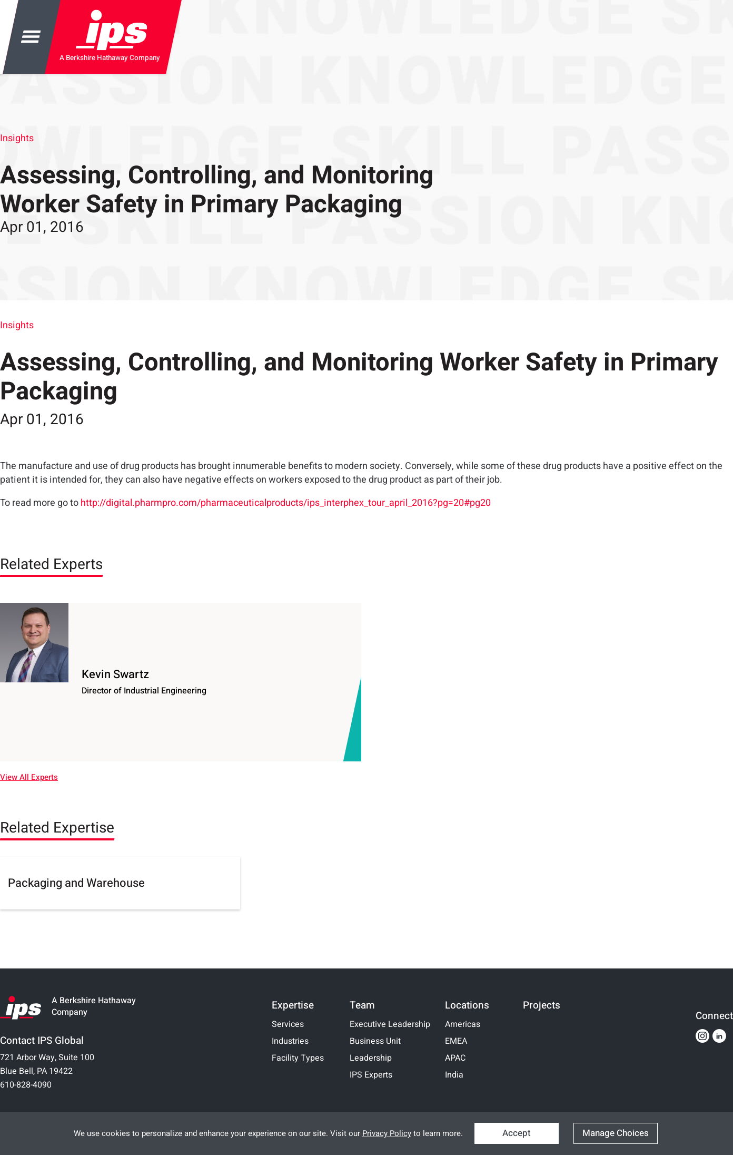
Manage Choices (615, 1133)
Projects (541, 1005)
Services (288, 1024)
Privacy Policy (386, 1133)
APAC (455, 1058)
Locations (467, 1005)
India (454, 1075)
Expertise (293, 1005)
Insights (17, 138)
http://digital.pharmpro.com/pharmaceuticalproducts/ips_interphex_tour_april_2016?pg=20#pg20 (286, 503)
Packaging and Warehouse (76, 883)
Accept (516, 1133)
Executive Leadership (390, 1024)
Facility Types (298, 1058)
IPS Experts (371, 1075)
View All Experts (29, 777)
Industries (290, 1041)
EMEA (456, 1041)
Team (362, 1005)
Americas (462, 1024)
